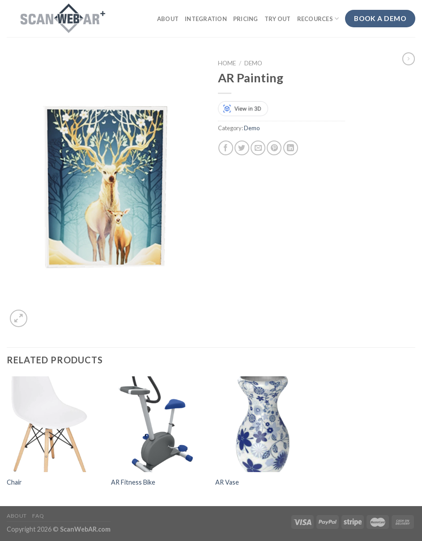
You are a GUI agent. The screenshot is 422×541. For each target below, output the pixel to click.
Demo (253, 63)
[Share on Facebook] (225, 148)
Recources (318, 18)
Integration (206, 18)
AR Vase (227, 482)
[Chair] (54, 424)
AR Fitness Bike (133, 482)
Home (227, 63)
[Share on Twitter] (241, 148)
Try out (277, 18)
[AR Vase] (263, 424)
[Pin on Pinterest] (274, 148)
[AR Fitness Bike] (159, 424)
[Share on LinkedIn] (290, 148)
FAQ (38, 515)
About (168, 18)
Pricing (245, 18)
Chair (14, 482)
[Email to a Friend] (258, 148)
